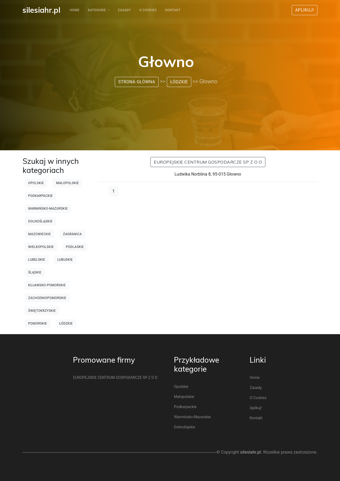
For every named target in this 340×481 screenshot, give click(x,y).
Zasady (124, 10)
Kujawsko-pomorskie (47, 285)
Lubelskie (36, 260)
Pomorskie (37, 323)
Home (74, 10)
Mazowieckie (39, 234)
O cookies (147, 10)
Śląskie (34, 272)
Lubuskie (65, 260)
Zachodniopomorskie (47, 298)
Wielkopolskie (41, 247)
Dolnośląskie (40, 221)
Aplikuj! (304, 10)
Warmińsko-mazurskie (48, 208)
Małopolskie (67, 183)
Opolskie (36, 183)
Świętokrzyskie (42, 311)
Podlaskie (75, 247)
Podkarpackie (40, 196)
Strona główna (136, 81)
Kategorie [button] (97, 10)
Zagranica (72, 234)
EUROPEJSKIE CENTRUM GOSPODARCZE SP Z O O (208, 162)
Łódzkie (179, 81)
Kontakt (172, 10)
